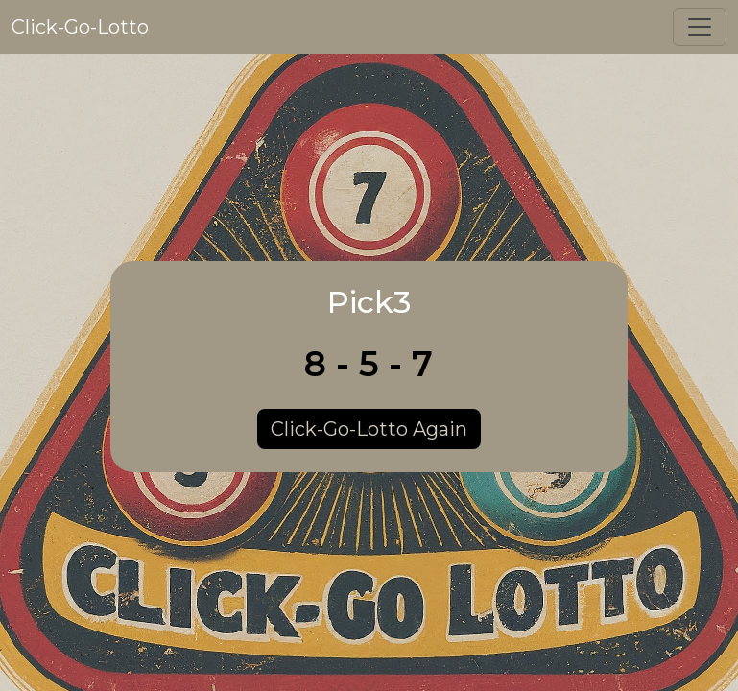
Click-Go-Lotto (80, 26)
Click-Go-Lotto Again (369, 429)
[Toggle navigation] (699, 27)
